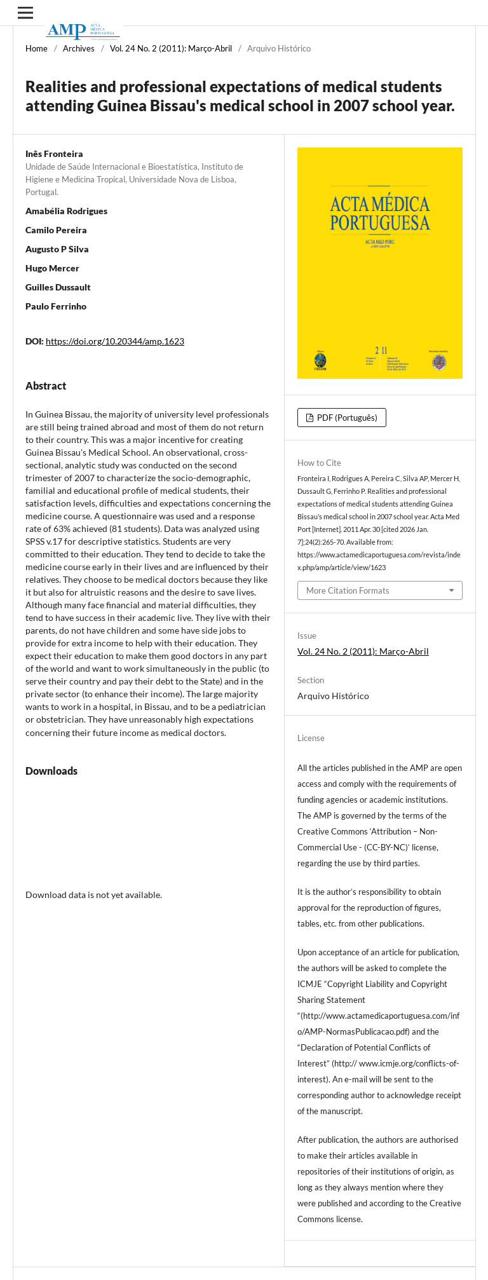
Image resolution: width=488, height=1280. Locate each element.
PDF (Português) (346, 417)
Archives (79, 48)
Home (36, 48)
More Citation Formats (348, 590)
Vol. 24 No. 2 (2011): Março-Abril (171, 48)
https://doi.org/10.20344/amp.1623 (115, 341)
